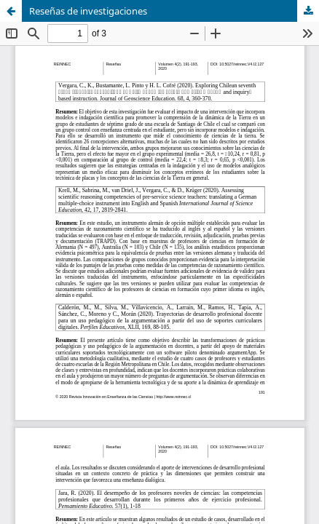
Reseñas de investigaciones (88, 10)
